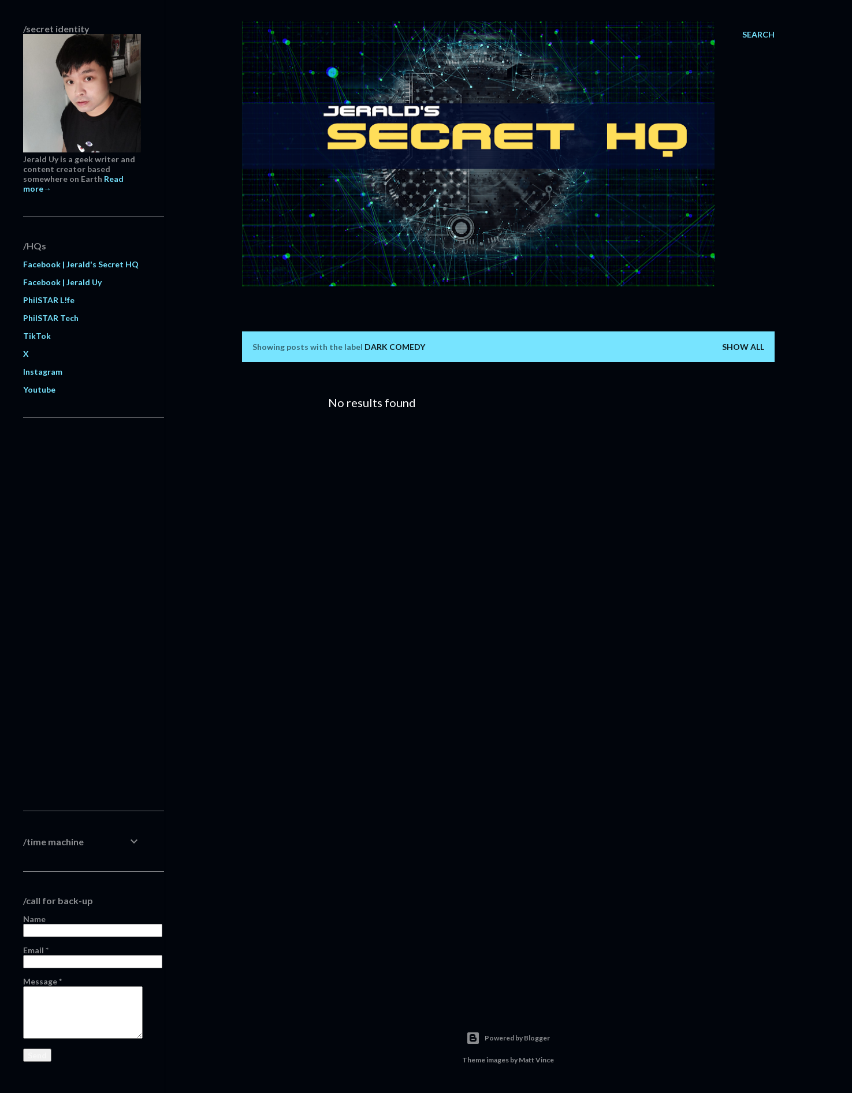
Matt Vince (536, 1059)
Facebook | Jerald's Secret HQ (81, 264)
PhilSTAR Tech (51, 318)
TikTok (37, 336)
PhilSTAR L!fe (49, 300)
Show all (743, 347)
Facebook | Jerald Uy (62, 282)
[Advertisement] (82, 614)
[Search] (758, 35)
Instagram (42, 371)
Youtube (39, 389)
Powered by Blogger (508, 1038)
